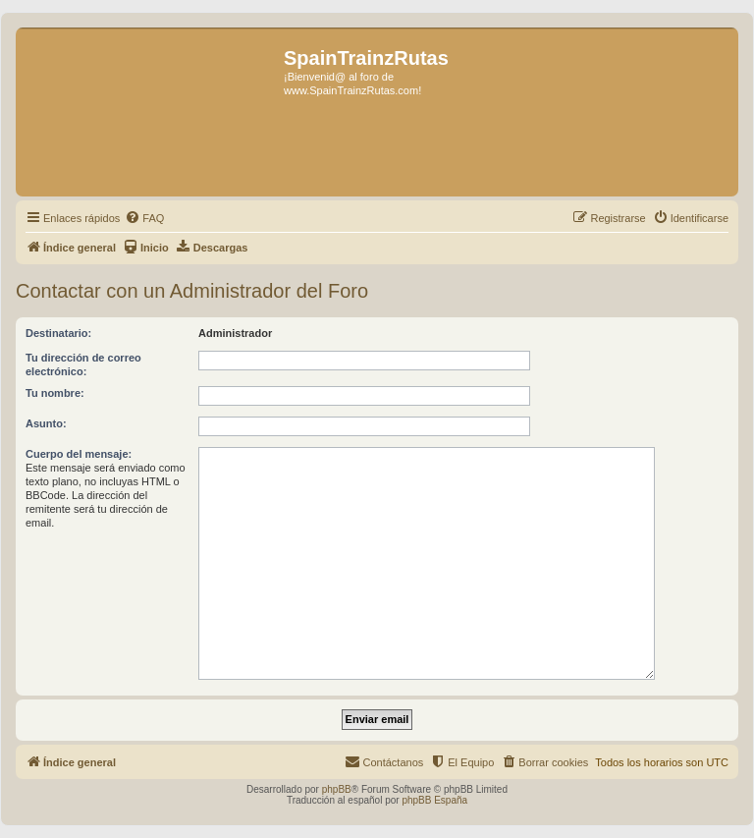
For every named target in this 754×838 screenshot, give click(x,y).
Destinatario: (58, 333)
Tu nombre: (55, 393)
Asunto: (46, 423)
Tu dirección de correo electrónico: (83, 364)
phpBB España (434, 800)
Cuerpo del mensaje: (79, 454)
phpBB (336, 789)
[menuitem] (144, 218)
